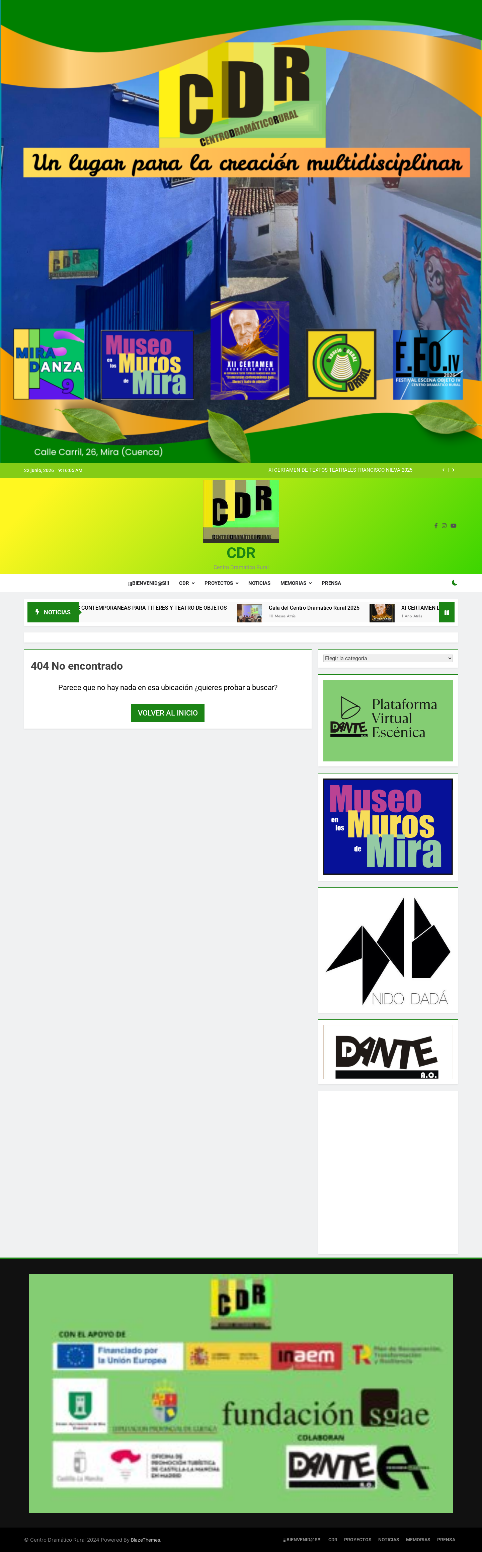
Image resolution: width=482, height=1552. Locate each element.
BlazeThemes (145, 1540)
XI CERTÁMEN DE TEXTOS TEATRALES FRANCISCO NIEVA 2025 (340, 470)
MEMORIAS (293, 583)
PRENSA (331, 583)
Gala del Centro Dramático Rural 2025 (329, 608)
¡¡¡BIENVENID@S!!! (148, 583)
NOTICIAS (259, 583)
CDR (241, 553)
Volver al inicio (168, 713)
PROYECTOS (219, 583)
